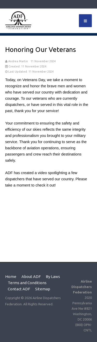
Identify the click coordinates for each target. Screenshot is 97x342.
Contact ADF (19, 289)
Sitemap (42, 289)
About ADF (31, 276)
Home (10, 276)
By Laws (53, 276)
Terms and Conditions (27, 283)
